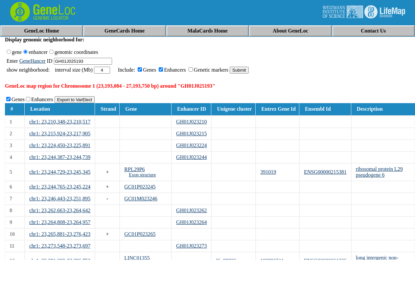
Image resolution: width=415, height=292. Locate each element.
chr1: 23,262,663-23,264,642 (59, 210)
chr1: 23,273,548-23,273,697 (59, 246)
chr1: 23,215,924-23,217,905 (59, 133)
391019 (268, 172)
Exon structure (142, 174)
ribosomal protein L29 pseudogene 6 (379, 172)
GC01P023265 (139, 234)
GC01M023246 (140, 198)
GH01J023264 (191, 222)
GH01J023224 (191, 145)
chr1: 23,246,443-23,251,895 (59, 198)
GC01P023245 (139, 187)
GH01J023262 (191, 210)
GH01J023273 (191, 246)
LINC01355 (137, 258)
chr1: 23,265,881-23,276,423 (59, 234)
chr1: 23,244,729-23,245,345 (59, 172)
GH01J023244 (191, 157)
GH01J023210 (191, 121)
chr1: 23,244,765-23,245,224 (59, 187)
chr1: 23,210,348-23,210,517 (59, 121)
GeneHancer (32, 61)
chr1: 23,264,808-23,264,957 (59, 222)
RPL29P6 (134, 169)
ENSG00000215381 (325, 172)
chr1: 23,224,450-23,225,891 (59, 145)
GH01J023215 (191, 133)
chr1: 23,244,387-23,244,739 (59, 157)
